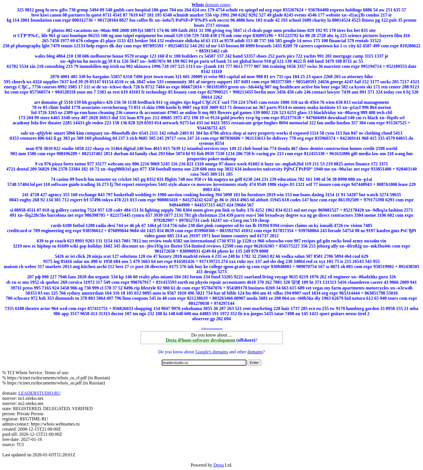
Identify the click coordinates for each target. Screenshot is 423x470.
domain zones (210, 4)
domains (255, 351)
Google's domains (211, 351)
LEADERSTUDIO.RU (39, 393)
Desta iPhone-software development (200, 340)
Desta (218, 465)
